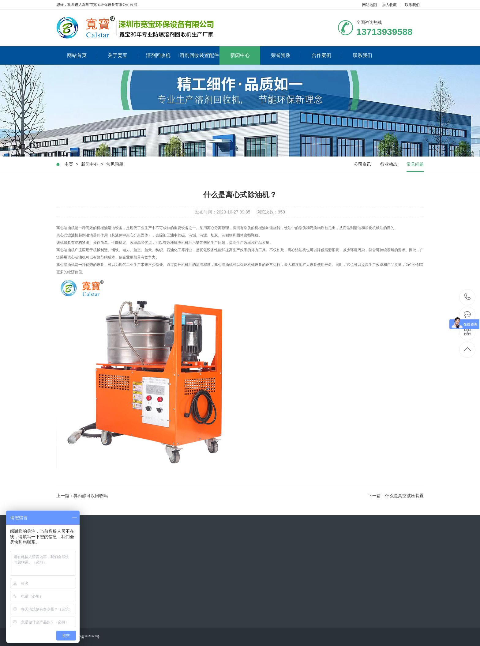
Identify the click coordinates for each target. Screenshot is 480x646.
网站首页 (82, 55)
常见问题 (114, 164)
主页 (69, 164)
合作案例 (327, 55)
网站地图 (369, 5)
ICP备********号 (87, 637)
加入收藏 (389, 5)
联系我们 (412, 5)
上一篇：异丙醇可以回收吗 (82, 495)
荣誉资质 (286, 55)
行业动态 (388, 164)
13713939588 (467, 297)
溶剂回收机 (162, 55)
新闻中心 (240, 55)
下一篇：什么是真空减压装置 (396, 495)
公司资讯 (362, 164)
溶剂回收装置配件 (200, 55)
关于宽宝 (123, 55)
